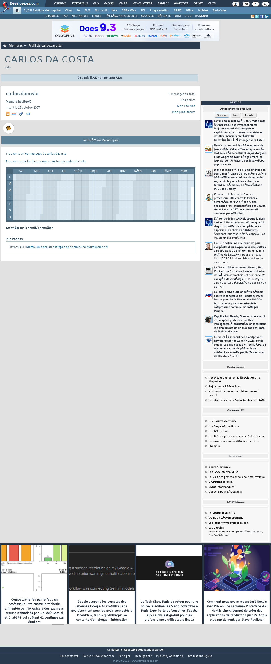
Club (212, 4)
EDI (143, 10)
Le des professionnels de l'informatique (237, 436)
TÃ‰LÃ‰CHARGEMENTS (121, 16)
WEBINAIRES (79, 16)
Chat (122, 4)
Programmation (159, 10)
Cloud (68, 10)
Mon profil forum (183, 112)
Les (223, 421)
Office (189, 10)
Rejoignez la (224, 386)
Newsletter (142, 4)
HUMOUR (201, 16)
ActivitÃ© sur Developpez (100, 140)
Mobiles (203, 10)
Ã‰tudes (181, 4)
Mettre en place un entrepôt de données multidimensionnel (67, 247)
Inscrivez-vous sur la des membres (234, 441)
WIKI (177, 16)
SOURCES (147, 16)
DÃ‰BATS (164, 16)
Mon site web (186, 106)
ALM (87, 10)
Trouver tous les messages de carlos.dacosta (36, 154)
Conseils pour (225, 492)
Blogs (109, 4)
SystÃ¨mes (219, 10)
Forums (60, 4)
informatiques (221, 487)
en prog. (221, 482)
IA (78, 10)
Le (213, 431)
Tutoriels (79, 4)
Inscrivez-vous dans (237, 400)
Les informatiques (224, 426)
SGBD (177, 10)
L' (214, 446)
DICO (188, 16)
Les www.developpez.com (229, 523)
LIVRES (96, 16)
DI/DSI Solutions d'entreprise (42, 10)
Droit (198, 4)
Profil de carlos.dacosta (44, 46)
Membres (16, 46)
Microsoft (101, 10)
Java (114, 10)
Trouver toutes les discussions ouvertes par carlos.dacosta (46, 162)
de (226, 518)
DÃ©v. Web (128, 10)
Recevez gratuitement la (231, 377)
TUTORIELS (51, 16)
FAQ (96, 4)
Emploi (163, 4)
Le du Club (222, 513)
